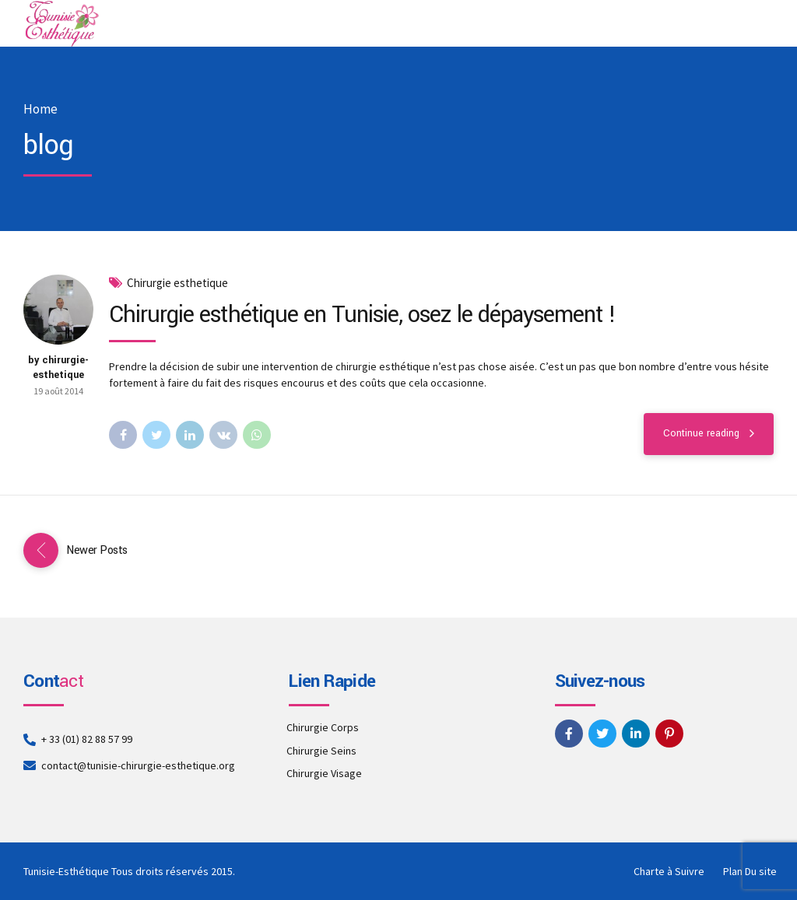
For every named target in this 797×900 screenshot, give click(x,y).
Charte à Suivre (669, 871)
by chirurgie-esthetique (58, 368)
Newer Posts (97, 550)
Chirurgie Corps (322, 727)
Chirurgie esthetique (177, 283)
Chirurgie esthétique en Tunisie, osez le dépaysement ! (362, 315)
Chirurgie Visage (324, 773)
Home (40, 109)
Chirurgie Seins (321, 751)
